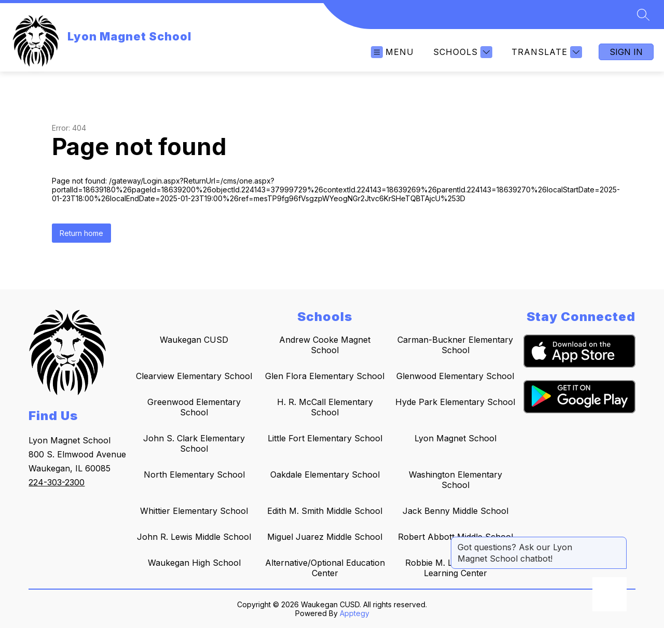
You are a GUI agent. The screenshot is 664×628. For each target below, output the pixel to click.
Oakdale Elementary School (325, 474)
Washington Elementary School (455, 479)
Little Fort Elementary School (325, 438)
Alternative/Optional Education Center (325, 567)
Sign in (626, 52)
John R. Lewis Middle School (194, 537)
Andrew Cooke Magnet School (324, 344)
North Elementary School (194, 474)
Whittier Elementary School (194, 511)
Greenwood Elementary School (194, 407)
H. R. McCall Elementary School (325, 407)
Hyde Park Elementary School (455, 402)
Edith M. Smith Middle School (324, 511)
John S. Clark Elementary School (194, 443)
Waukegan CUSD (194, 339)
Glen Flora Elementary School (324, 376)
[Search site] (643, 14)
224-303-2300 (57, 482)
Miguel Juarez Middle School (324, 537)
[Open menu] (392, 52)
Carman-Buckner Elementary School (455, 344)
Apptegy (354, 613)
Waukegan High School (194, 562)
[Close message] (618, 541)
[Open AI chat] (609, 594)
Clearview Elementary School (194, 376)
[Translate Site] (545, 52)
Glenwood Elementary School (455, 376)
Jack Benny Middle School (455, 511)
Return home (81, 233)
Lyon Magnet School (455, 438)
